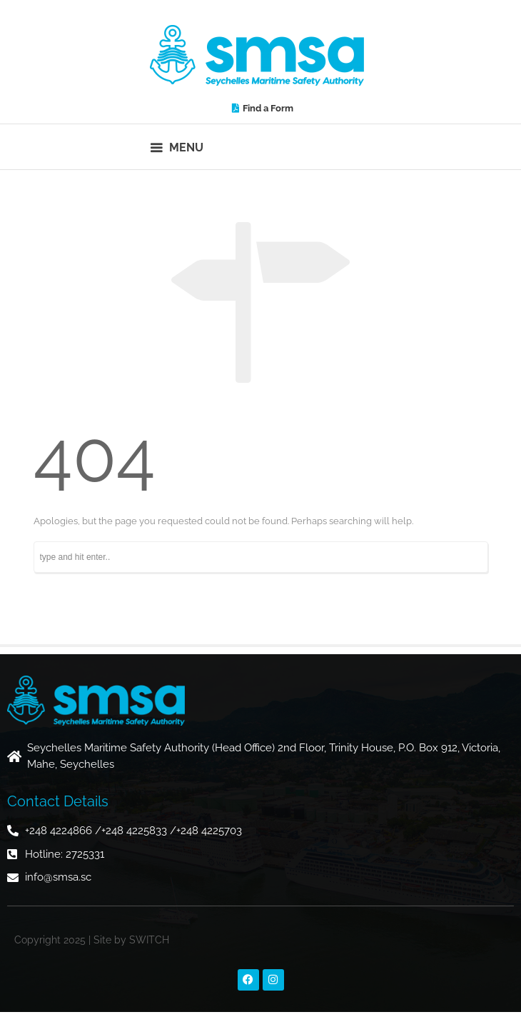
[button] (177, 147)
